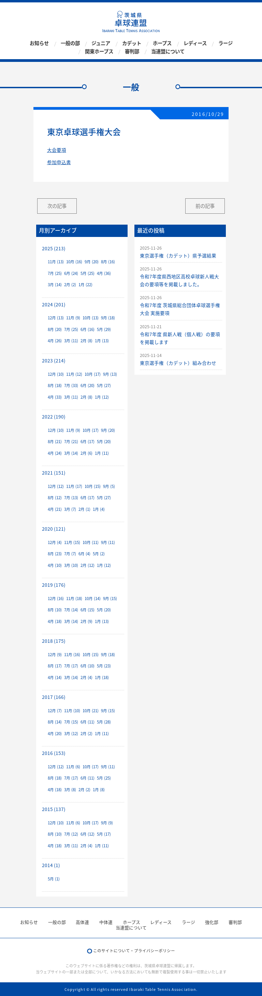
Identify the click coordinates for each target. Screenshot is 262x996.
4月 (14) (55, 677)
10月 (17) (93, 374)
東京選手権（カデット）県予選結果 (178, 255)
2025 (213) (54, 248)
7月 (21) (71, 441)
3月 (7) (70, 509)
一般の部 (70, 43)
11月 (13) (56, 262)
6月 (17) (87, 441)
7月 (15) (71, 722)
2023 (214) (54, 360)
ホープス (162, 43)
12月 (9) (55, 655)
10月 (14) (93, 598)
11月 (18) (74, 598)
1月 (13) (102, 341)
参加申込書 (59, 162)
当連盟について (168, 51)
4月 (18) (55, 621)
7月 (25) (55, 273)
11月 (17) (74, 486)
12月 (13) (56, 318)
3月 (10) (71, 565)
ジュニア (100, 43)
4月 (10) (55, 565)
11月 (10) (72, 711)
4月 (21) (55, 509)
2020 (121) (54, 528)
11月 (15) (72, 542)
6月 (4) (84, 554)
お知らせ (39, 43)
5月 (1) (54, 879)
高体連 (82, 922)
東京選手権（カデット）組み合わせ (178, 362)
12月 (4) (55, 542)
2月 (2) (70, 285)
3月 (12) (71, 733)
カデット (131, 43)
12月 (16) (56, 598)
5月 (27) (104, 385)
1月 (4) (99, 509)
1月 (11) (102, 453)
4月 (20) (55, 733)
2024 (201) (54, 304)
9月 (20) (92, 262)
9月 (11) (108, 542)
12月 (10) (56, 374)
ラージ (225, 43)
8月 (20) (55, 329)
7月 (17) (71, 666)
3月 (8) (70, 790)
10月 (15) (93, 486)
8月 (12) (55, 498)
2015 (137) (54, 809)
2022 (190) (54, 416)
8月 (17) (55, 666)
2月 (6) (86, 453)
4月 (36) (104, 273)
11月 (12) (74, 374)
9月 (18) (108, 318)
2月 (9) (86, 621)
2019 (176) (54, 584)
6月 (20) (87, 385)
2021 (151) (54, 472)
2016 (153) (54, 752)
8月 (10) (55, 610)
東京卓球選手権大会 (84, 131)
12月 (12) (56, 486)
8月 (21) (55, 441)
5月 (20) (104, 441)
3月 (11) (71, 341)
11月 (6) (73, 767)
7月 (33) (71, 385)
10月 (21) (91, 711)
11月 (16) (72, 655)
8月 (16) (108, 262)
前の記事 (205, 206)
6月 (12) (87, 834)
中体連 (106, 922)
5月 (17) (104, 834)
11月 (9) (73, 318)
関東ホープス (99, 51)
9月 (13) (110, 374)
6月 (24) (71, 273)
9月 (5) (109, 486)
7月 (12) (71, 834)
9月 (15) (110, 598)
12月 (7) (55, 711)
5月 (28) (104, 722)
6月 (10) (87, 666)
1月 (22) (85, 285)
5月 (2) (99, 554)
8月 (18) (55, 385)
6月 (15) (87, 610)
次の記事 (57, 206)
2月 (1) (84, 509)
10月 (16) (74, 262)
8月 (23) (55, 554)
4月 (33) (55, 397)
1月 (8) (99, 790)
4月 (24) (55, 453)
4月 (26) (55, 341)
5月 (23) (104, 666)
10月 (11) (91, 542)
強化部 (211, 922)
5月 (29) (104, 329)
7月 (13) (71, 498)
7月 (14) (71, 610)
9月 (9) (107, 823)
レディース (195, 43)
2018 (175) (54, 640)
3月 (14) (55, 285)
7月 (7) (70, 554)
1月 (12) (102, 397)
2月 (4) (86, 677)
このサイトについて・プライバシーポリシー (134, 951)
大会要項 (56, 149)
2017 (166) (54, 696)
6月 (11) (87, 722)
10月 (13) (91, 318)
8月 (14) (55, 722)
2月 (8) (86, 341)
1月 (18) (102, 677)
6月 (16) (87, 329)
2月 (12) (87, 565)
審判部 (132, 51)
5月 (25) (87, 273)
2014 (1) (51, 865)
